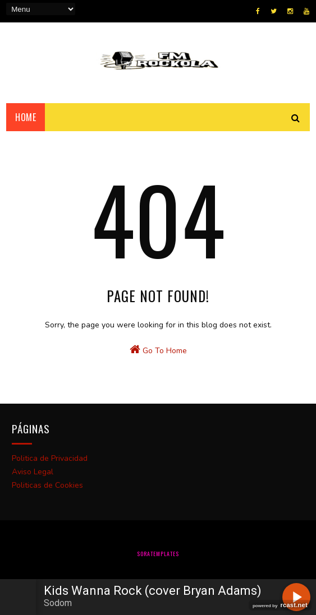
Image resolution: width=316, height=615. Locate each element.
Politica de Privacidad (50, 458)
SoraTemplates (158, 553)
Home (25, 117)
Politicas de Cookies (47, 485)
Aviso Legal (32, 471)
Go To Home (158, 350)
